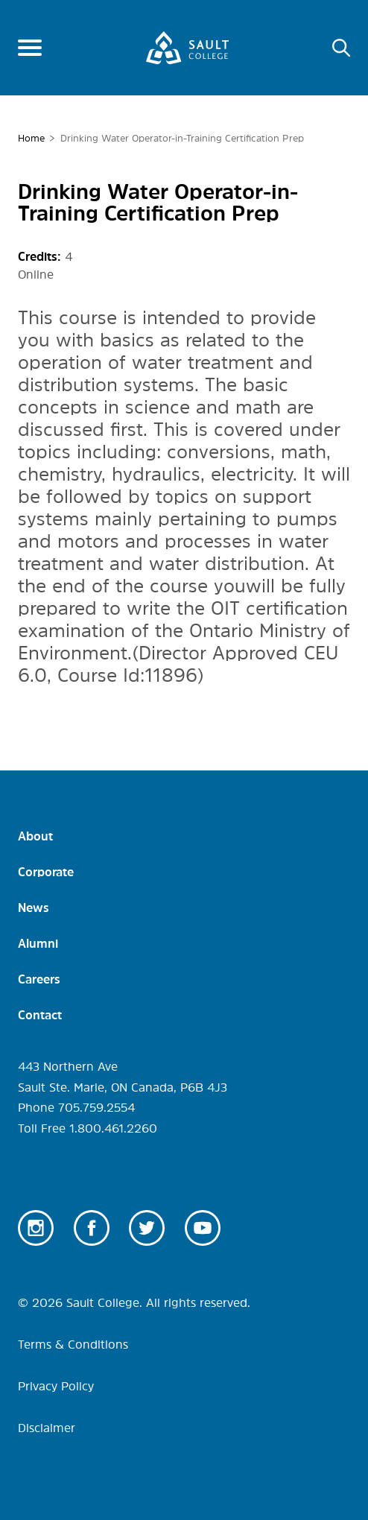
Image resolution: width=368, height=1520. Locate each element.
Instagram (36, 1228)
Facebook (92, 1228)
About (35, 836)
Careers (39, 979)
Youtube (203, 1228)
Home (31, 138)
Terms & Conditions (73, 1344)
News (33, 907)
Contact (40, 1015)
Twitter (147, 1228)
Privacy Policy (56, 1386)
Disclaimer (46, 1428)
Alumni (38, 943)
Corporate (46, 872)
